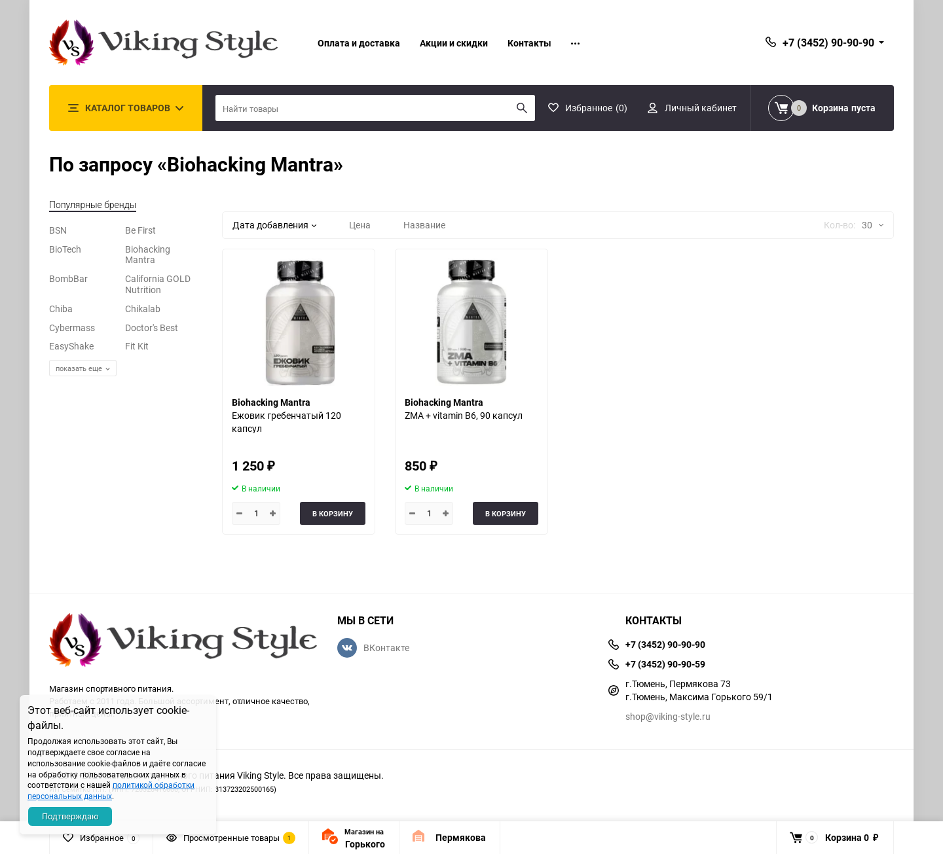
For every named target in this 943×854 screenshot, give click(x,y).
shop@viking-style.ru (668, 716)
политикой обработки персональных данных (111, 790)
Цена (360, 225)
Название (424, 225)
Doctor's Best (151, 327)
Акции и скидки (454, 43)
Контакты (529, 43)
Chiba (61, 308)
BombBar (68, 278)
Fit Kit (137, 346)
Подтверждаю (70, 816)
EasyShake (71, 346)
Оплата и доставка (359, 43)
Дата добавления (274, 225)
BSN (58, 230)
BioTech (65, 249)
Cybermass (72, 327)
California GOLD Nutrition (158, 284)
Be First (140, 230)
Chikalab (142, 308)
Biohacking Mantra (147, 254)
